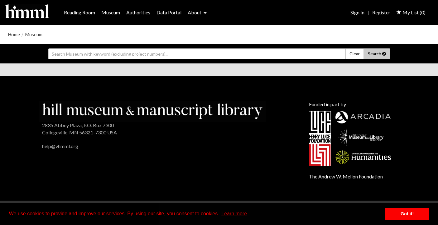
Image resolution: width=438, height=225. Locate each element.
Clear (354, 53)
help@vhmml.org (60, 146)
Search (377, 53)
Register (381, 12)
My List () (411, 12)
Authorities (138, 12)
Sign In (357, 12)
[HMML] (152, 110)
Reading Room (79, 12)
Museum (110, 12)
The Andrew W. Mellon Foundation (346, 176)
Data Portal (168, 12)
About (197, 12)
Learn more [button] (234, 213)
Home (14, 34)
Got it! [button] (407, 213)
